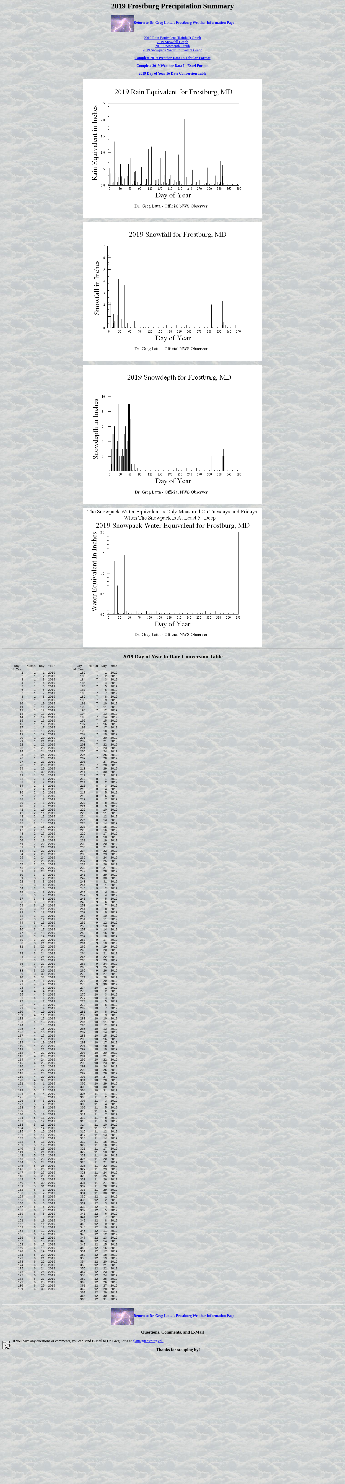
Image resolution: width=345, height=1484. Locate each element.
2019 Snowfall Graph (172, 42)
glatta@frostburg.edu (147, 1468)
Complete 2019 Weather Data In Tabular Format (172, 58)
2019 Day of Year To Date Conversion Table (172, 73)
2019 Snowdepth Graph (172, 46)
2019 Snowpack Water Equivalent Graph (172, 50)
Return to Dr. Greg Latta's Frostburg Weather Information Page (172, 22)
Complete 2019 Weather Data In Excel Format (172, 66)
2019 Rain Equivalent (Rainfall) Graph (172, 38)
